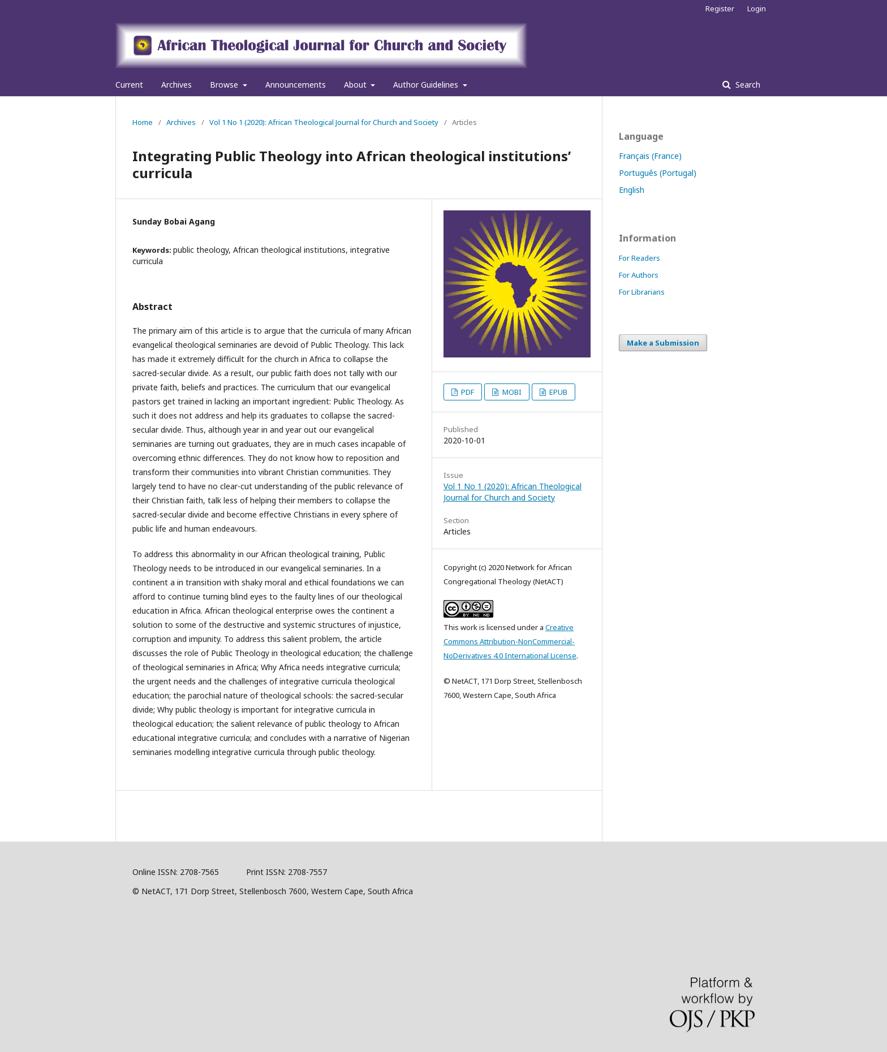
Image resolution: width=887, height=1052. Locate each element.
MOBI (511, 392)
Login (756, 8)
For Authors (638, 275)
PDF (466, 392)
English (631, 189)
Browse (225, 84)
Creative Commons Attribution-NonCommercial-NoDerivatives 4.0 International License (510, 641)
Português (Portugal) (657, 172)
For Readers (639, 258)
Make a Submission (663, 343)
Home (142, 122)
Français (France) (650, 155)
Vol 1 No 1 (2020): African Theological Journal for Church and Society (323, 122)
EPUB (557, 392)
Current (129, 84)
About (356, 84)
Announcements (295, 84)
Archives (176, 84)
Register (719, 8)
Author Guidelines (426, 84)
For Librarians (642, 292)
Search (746, 84)
